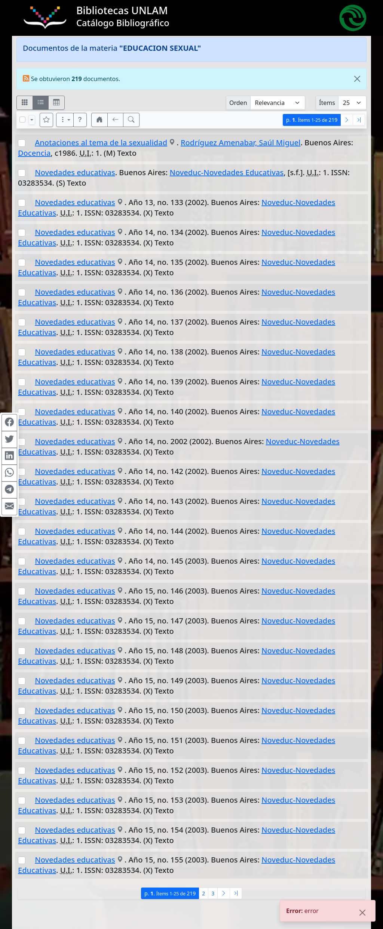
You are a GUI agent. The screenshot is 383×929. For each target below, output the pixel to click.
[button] (80, 120)
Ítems (327, 103)
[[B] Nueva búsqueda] (131, 120)
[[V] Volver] (115, 120)
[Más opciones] (65, 120)
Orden (238, 103)
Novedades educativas (75, 172)
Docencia (34, 153)
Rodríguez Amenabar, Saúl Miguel (241, 142)
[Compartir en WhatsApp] (9, 472)
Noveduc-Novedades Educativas (226, 172)
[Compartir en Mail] (9, 506)
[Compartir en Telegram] (9, 489)
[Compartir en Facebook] (9, 422)
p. (311, 120)
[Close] (357, 78)
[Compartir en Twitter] (9, 439)
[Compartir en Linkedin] (9, 456)
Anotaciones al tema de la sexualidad (101, 142)
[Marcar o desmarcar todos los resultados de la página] (22, 120)
